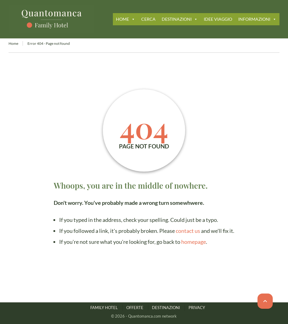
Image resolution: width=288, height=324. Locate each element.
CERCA (148, 19)
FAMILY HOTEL (104, 307)
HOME (125, 19)
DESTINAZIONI (180, 19)
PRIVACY (197, 307)
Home (13, 43)
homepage (193, 241)
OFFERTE (134, 307)
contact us (188, 230)
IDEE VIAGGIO (218, 19)
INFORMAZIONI (257, 19)
